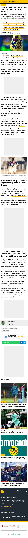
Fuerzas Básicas (13, 328)
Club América (4, 328)
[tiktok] (26, 491)
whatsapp (6, 342)
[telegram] (24, 491)
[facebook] (15, 491)
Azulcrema (11, 102)
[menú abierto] (1, 2)
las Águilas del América (19, 196)
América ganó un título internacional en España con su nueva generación (12, 484)
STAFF (11, 496)
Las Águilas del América (8, 260)
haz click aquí (8, 506)
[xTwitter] (21, 491)
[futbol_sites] (6, 518)
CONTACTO (16, 496)
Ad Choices (11, 512)
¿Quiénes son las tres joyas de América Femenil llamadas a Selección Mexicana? (13, 458)
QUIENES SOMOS (4, 496)
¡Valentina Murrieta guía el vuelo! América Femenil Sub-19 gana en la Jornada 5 (13, 431)
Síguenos (20, 336)
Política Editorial (4, 512)
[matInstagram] (18, 491)
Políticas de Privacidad (18, 511)
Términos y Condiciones (6, 511)
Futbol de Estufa (5, 330)
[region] (14, 85)
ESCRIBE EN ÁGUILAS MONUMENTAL (9, 498)
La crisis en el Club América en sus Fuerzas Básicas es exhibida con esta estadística (13, 405)
